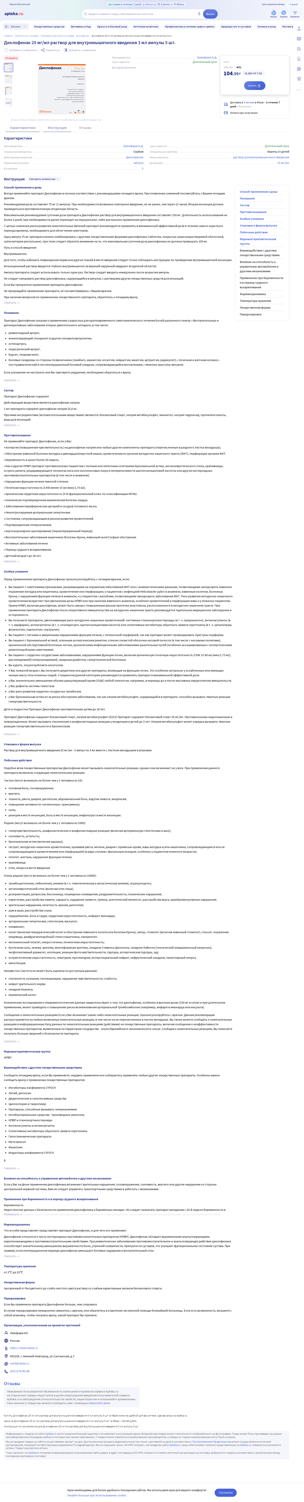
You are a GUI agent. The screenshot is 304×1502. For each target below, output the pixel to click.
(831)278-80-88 (19, 1371)
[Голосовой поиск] (199, 14)
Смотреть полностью (44, 179)
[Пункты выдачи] (298, 79)
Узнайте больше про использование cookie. (97, 1495)
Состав (244, 205)
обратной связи (99, 1403)
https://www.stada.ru (24, 1348)
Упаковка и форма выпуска (258, 225)
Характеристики (22, 127)
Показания (247, 198)
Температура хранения (255, 301)
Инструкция (57, 127)
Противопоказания (253, 212)
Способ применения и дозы (258, 191)
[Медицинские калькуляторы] (298, 59)
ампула (138, 163)
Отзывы (85, 127)
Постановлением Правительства (211, 1441)
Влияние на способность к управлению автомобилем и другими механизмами (259, 266)
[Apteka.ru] (17, 14)
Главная (8, 35)
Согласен (226, 1492)
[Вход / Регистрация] (298, 28)
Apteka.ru (50, 1433)
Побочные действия (254, 232)
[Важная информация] (298, 69)
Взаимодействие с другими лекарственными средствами (260, 252)
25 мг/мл (283, 163)
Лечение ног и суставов (26, 35)
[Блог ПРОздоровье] (298, 49)
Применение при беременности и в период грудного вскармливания (261, 282)
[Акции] (273, 14)
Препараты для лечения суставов (57, 35)
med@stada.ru (19, 1363)
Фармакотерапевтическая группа (258, 241)
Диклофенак (82, 35)
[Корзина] (294, 14)
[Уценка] (283, 14)
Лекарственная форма (255, 307)
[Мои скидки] (298, 39)
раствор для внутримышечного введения (261, 157)
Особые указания (252, 219)
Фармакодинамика (253, 294)
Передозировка (250, 314)
